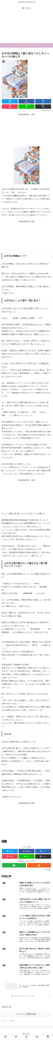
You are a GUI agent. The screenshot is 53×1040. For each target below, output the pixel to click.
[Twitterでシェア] (10, 101)
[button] (43, 106)
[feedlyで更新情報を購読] (14, 865)
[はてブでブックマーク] (43, 101)
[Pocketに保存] (10, 106)
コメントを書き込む (26, 1014)
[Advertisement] (26, 28)
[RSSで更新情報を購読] (39, 865)
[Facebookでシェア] (26, 101)
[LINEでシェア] (26, 106)
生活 (4, 841)
